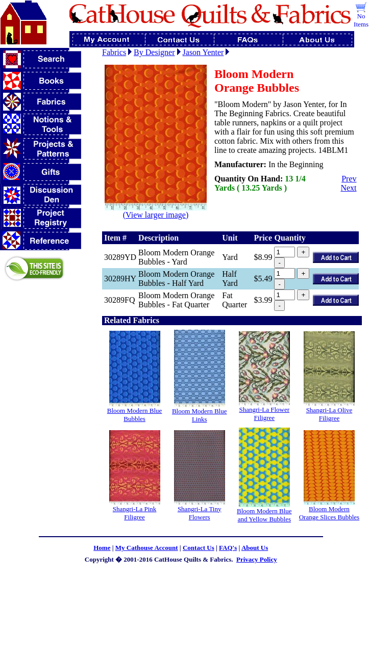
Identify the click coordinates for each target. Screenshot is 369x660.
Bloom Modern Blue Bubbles (134, 415)
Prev (348, 178)
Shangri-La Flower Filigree (264, 413)
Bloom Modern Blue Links (199, 415)
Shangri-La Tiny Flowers (200, 513)
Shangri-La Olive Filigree (329, 414)
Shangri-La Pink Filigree (135, 513)
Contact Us (198, 547)
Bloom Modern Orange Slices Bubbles (329, 513)
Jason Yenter (203, 52)
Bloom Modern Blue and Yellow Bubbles (264, 515)
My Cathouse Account (146, 547)
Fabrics (114, 52)
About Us (254, 547)
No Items (361, 20)
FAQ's (228, 547)
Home (101, 547)
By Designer (154, 52)
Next (348, 187)
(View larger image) (156, 211)
